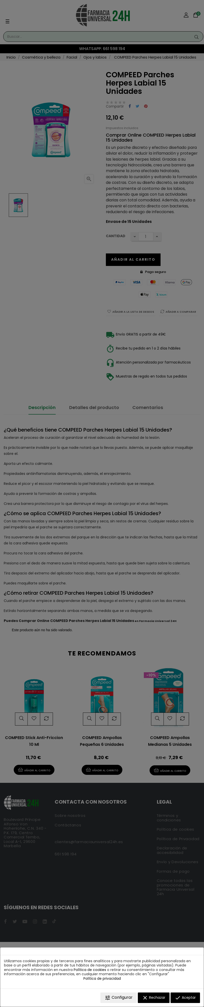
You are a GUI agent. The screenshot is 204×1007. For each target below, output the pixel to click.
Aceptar (185, 998)
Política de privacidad (102, 978)
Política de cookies (90, 969)
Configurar (119, 997)
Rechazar (153, 998)
